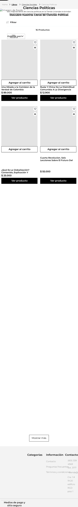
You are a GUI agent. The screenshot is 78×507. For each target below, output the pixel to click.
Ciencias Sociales (29, 22)
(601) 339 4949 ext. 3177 (38, 3)
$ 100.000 (13, 126)
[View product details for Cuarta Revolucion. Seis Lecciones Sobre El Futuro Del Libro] (29, 175)
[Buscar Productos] (57, 12)
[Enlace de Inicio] (5, 22)
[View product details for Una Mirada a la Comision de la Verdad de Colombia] (29, 92)
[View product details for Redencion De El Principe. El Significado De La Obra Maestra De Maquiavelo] (68, 175)
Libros (14, 22)
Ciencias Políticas (49, 22)
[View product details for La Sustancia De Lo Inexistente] (48, 175)
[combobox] (37, 12)
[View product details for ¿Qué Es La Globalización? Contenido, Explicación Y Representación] (68, 92)
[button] (9, 57)
